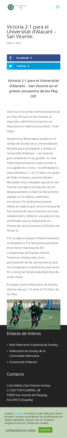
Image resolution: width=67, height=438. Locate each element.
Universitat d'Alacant (23, 362)
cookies (19, 413)
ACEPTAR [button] (45, 429)
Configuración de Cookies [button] (20, 430)
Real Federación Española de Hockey (33, 345)
